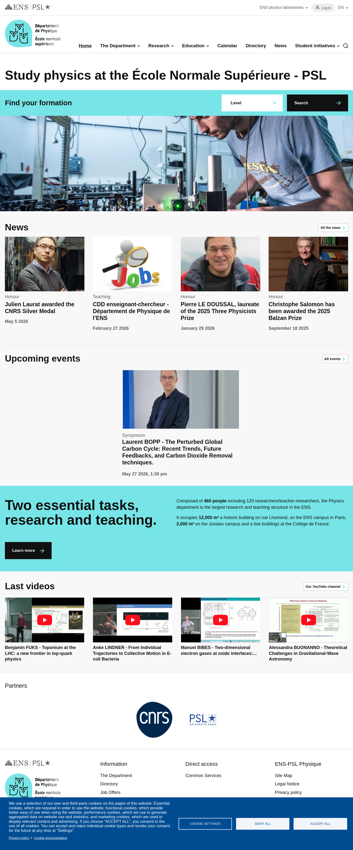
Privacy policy (19, 838)
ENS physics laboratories (282, 7)
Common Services (203, 775)
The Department (118, 45)
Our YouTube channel (323, 587)
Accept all (320, 824)
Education (193, 45)
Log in (326, 8)
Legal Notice (287, 783)
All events (332, 359)
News (280, 45)
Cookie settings (205, 824)
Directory (256, 45)
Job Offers (110, 792)
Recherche (345, 45)
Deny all (263, 824)
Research (158, 45)
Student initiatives (315, 45)
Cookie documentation (50, 838)
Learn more (23, 550)
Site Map (283, 775)
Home (85, 45)
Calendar (227, 45)
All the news (330, 228)
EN (341, 7)
